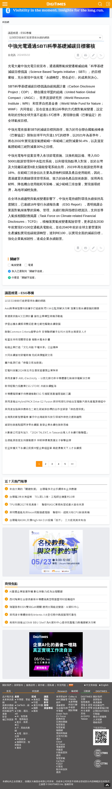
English (104, 685)
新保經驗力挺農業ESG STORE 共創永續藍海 (30, 386)
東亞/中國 (38, 705)
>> (72, 464)
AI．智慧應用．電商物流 (21, 717)
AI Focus (60, 744)
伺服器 (59, 749)
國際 (35, 708)
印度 (35, 702)
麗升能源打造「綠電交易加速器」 (24, 362)
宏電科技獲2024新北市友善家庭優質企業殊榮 (31, 370)
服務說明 (30, 685)
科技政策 (21, 739)
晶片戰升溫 (8, 696)
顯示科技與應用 (61, 770)
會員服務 (97, 702)
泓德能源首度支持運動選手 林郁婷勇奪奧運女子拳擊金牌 (38, 440)
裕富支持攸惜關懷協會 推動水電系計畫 (27, 339)
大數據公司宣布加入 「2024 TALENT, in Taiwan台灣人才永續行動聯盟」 (47, 432)
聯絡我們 (97, 722)
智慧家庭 (60, 727)
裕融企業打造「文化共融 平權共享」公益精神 (31, 347)
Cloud (59, 741)
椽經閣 (74, 691)
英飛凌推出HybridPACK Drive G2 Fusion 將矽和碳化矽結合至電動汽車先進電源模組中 (55, 401)
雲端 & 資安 (86, 705)
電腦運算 (60, 747)
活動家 (87, 691)
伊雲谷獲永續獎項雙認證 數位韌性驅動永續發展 (33, 324)
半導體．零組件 (22, 701)
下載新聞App (99, 727)
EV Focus (61, 716)
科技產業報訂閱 (101, 708)
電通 (30, 265)
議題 (46, 696)
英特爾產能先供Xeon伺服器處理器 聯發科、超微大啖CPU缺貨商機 (50, 512)
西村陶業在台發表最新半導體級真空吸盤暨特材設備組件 (42, 599)
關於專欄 (72, 710)
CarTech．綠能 (22, 706)
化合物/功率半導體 (62, 709)
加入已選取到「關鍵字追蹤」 (28, 271)
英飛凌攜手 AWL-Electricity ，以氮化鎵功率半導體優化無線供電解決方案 (47, 378)
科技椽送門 (8, 711)
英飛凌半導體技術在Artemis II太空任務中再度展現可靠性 (43, 614)
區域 (34, 696)
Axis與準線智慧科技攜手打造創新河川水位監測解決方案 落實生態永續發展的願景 (52, 308)
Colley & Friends (72, 697)
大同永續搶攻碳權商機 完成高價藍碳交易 (29, 355)
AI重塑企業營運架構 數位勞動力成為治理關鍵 (36, 591)
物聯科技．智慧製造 (22, 743)
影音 (4, 716)
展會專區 (48, 708)
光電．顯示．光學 (22, 735)
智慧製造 (60, 724)
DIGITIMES (101, 691)
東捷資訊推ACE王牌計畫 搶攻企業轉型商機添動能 (34, 316)
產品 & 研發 (86, 707)
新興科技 (60, 719)
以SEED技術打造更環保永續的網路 (25, 301)
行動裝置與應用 (61, 754)
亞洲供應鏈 (61, 721)
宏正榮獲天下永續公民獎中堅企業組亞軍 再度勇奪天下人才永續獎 (43, 448)
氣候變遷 (16, 265)
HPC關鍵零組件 (62, 701)
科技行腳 (72, 704)
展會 (4, 713)
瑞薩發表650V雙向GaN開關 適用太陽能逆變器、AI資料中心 (44, 607)
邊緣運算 (60, 705)
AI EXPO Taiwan (85, 717)
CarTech (60, 761)
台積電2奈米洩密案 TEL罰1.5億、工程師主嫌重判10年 (42, 497)
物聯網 (59, 730)
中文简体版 (91, 685)
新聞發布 (18, 685)
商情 (46, 705)
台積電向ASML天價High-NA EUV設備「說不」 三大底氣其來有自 (48, 520)
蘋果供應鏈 (8, 705)
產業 (17, 696)
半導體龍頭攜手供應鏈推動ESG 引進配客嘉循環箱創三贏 (38, 394)
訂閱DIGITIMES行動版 (101, 712)
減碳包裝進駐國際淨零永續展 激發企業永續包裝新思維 (37, 424)
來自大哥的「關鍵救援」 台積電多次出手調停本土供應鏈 (43, 489)
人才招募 (97, 719)
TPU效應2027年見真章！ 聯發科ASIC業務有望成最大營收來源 (47, 504)
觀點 (46, 699)
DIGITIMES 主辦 (86, 697)
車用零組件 (61, 696)
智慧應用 (85, 702)
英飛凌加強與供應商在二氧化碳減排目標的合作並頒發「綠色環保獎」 (45, 409)
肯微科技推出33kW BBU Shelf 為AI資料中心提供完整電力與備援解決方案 (53, 622)
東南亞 (36, 699)
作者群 (71, 707)
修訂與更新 (8, 719)
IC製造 (59, 766)
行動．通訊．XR (22, 712)
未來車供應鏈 (8, 701)
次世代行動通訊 (61, 737)
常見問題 (61, 685)
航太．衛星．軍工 (22, 723)
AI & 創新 (85, 710)
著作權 (41, 685)
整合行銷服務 (99, 716)
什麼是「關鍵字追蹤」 (24, 277)
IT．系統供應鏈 (22, 729)
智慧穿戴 (60, 758)
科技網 (5, 22)
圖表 (19, 747)
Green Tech (62, 713)
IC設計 (59, 763)
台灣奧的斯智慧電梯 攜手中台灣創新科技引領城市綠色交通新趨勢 (43, 417)
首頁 (8, 691)
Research (62, 691)
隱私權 (50, 685)
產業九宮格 (8, 708)
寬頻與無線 (61, 733)
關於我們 (6, 685)
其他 (83, 713)
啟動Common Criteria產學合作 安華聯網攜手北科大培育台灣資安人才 (46, 331)
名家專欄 (72, 701)
